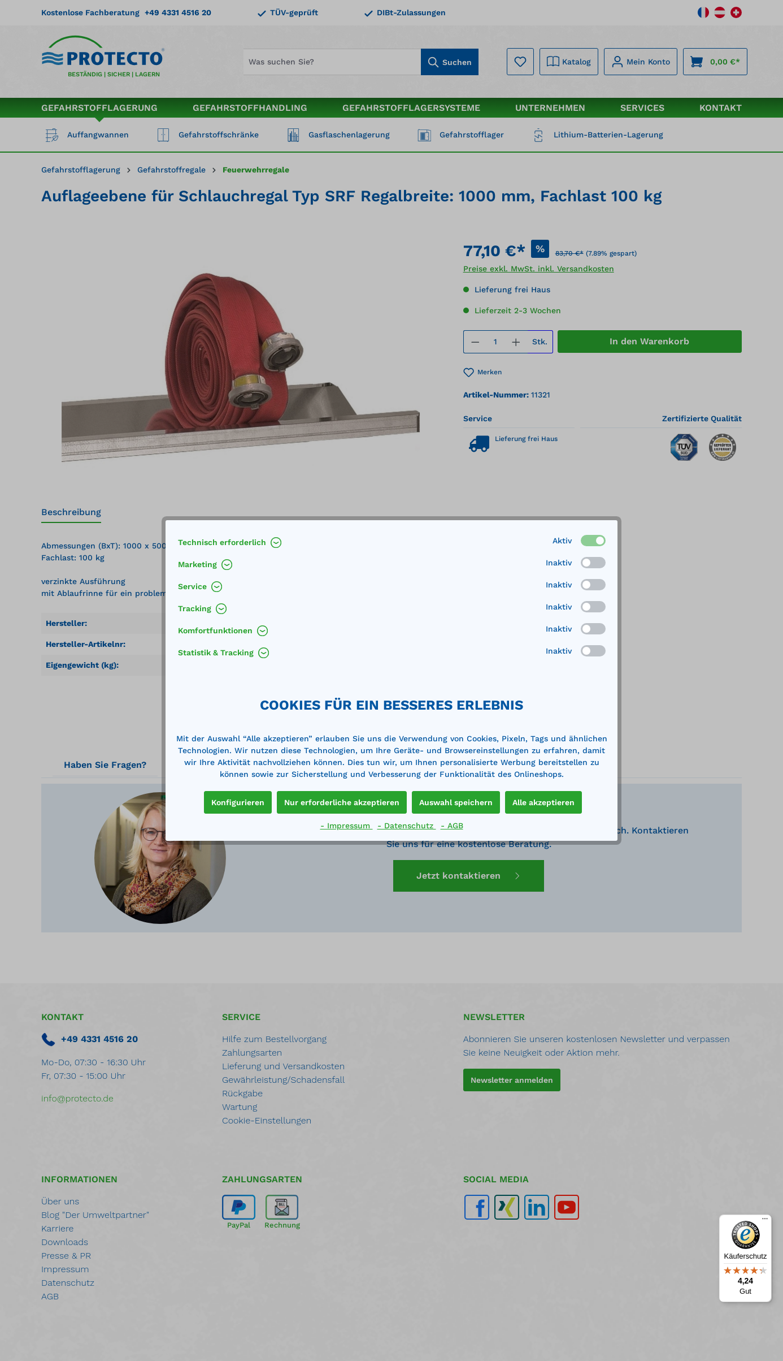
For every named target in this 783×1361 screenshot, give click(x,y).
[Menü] (765, 1221)
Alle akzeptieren (543, 802)
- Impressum (346, 825)
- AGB (452, 825)
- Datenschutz (406, 825)
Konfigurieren (237, 802)
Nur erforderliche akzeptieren (341, 802)
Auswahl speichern (456, 802)
